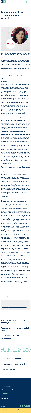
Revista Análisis (14, 54)
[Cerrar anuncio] (30, 409)
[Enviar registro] (29, 400)
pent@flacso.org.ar (4, 383)
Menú (28, 1)
